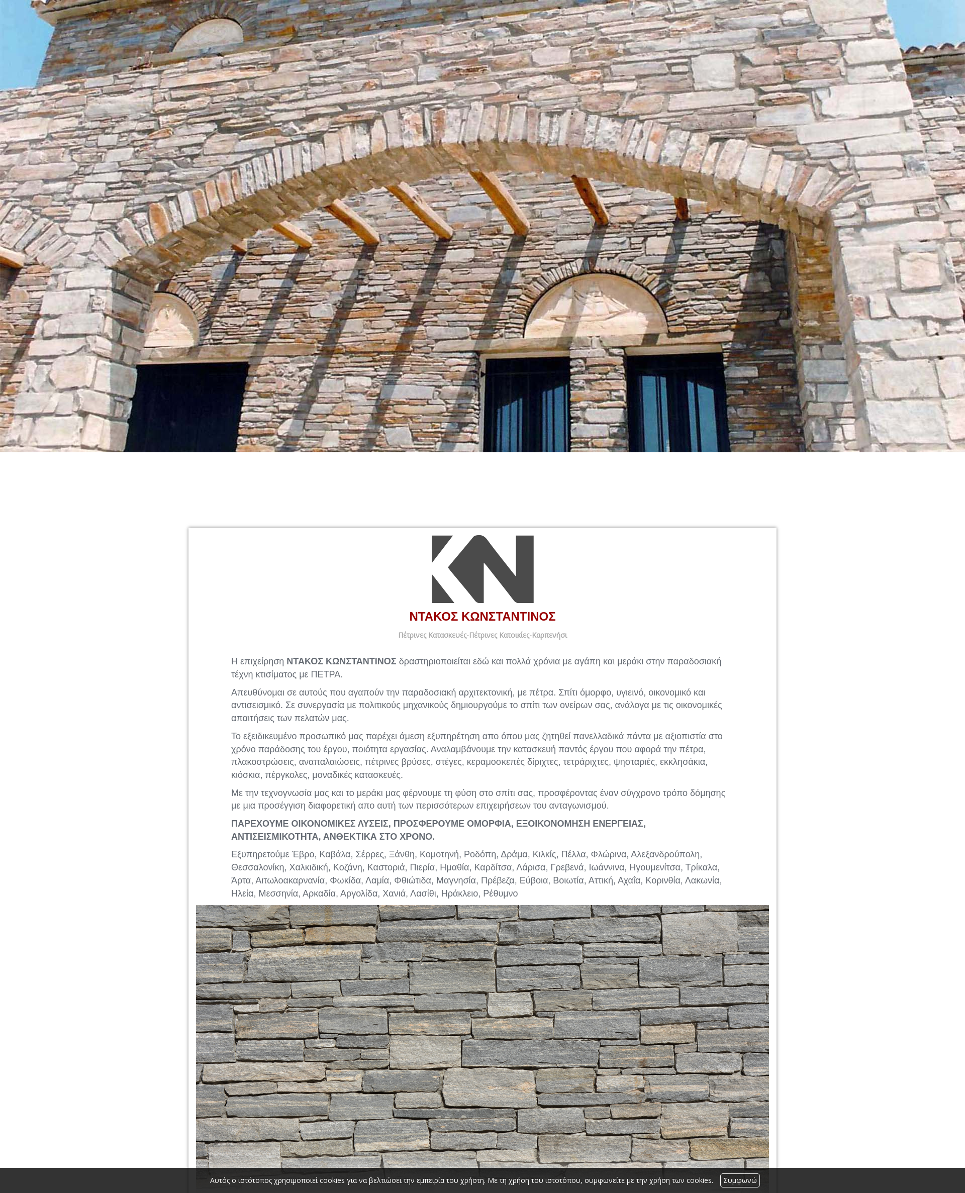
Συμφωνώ (740, 1180)
